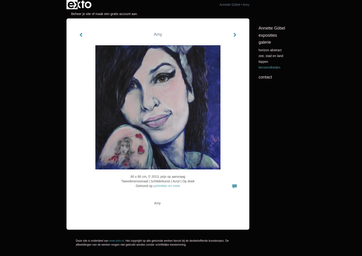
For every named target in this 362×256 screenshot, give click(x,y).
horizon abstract (270, 50)
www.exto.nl (116, 240)
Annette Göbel (230, 4)
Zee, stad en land (271, 56)
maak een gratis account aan (116, 14)
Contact (265, 77)
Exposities (268, 35)
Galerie (265, 42)
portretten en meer (167, 186)
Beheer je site (81, 14)
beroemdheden (269, 67)
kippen (263, 61)
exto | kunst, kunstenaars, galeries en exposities (79, 4)
